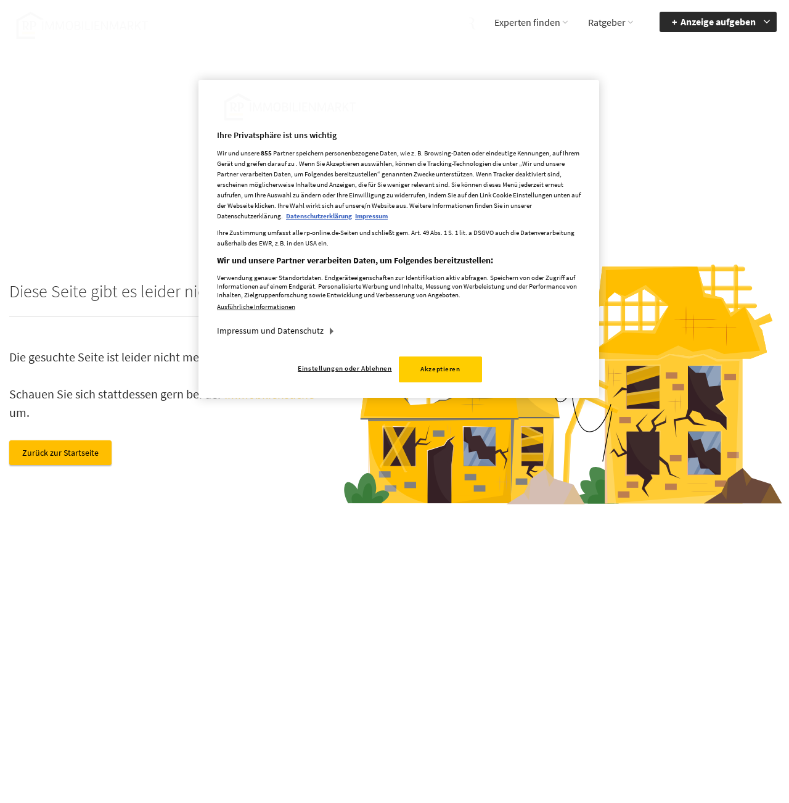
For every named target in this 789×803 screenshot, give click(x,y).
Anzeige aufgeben (718, 21)
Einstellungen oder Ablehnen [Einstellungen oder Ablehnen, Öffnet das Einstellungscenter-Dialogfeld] (344, 368)
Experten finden (527, 22)
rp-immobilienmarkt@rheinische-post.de (357, 687)
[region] (398, 239)
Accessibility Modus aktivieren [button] (600, 659)
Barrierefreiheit (693, 635)
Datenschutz (487, 671)
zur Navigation (692, 653)
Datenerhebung (493, 706)
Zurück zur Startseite (60, 452)
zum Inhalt (686, 671)
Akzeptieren (440, 368)
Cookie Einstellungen (503, 688)
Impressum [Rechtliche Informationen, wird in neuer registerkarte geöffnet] (371, 216)
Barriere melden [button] (594, 635)
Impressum (485, 653)
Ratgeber (607, 22)
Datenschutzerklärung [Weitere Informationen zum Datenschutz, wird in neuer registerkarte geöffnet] (319, 216)
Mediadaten (485, 635)
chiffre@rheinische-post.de (395, 751)
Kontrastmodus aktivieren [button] (594, 688)
